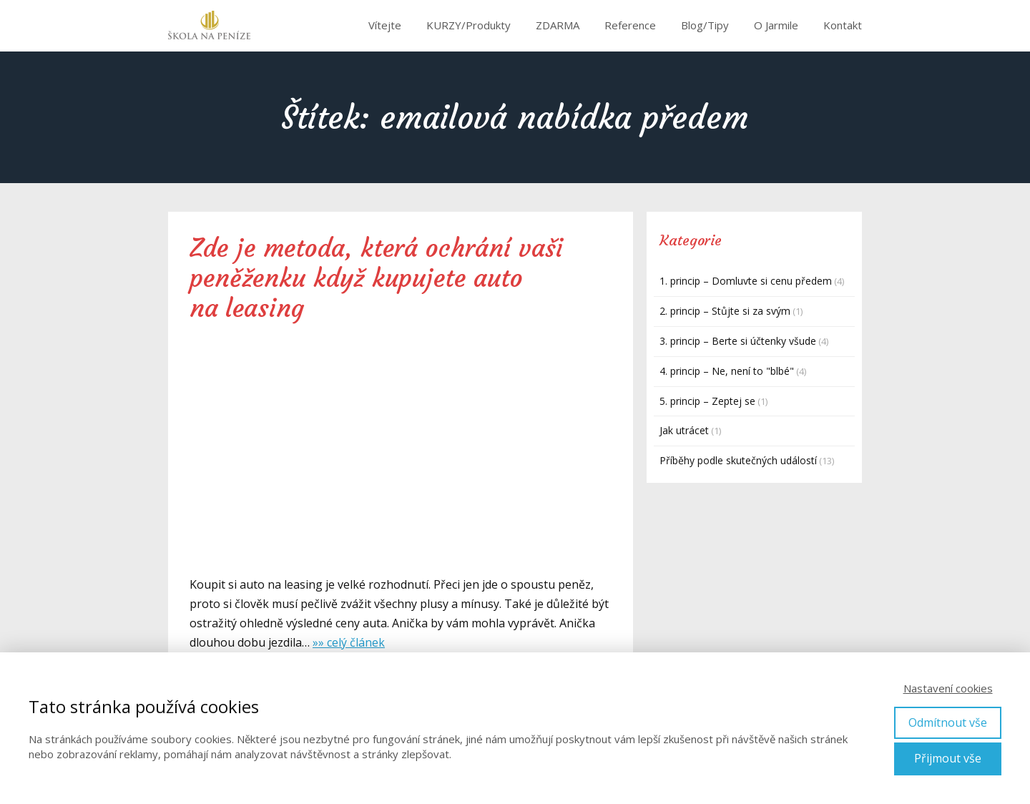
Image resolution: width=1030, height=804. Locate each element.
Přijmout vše (947, 758)
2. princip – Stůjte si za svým (724, 311)
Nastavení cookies (948, 688)
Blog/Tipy (705, 25)
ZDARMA (557, 25)
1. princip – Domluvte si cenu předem (745, 281)
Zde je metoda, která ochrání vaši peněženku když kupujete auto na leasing (376, 278)
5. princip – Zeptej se (707, 401)
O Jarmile (776, 25)
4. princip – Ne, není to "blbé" (726, 371)
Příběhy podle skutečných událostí (738, 460)
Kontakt (842, 25)
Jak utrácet (684, 430)
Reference (630, 25)
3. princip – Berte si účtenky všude (737, 341)
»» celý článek (349, 642)
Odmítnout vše (947, 722)
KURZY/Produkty (468, 25)
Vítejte (384, 25)
